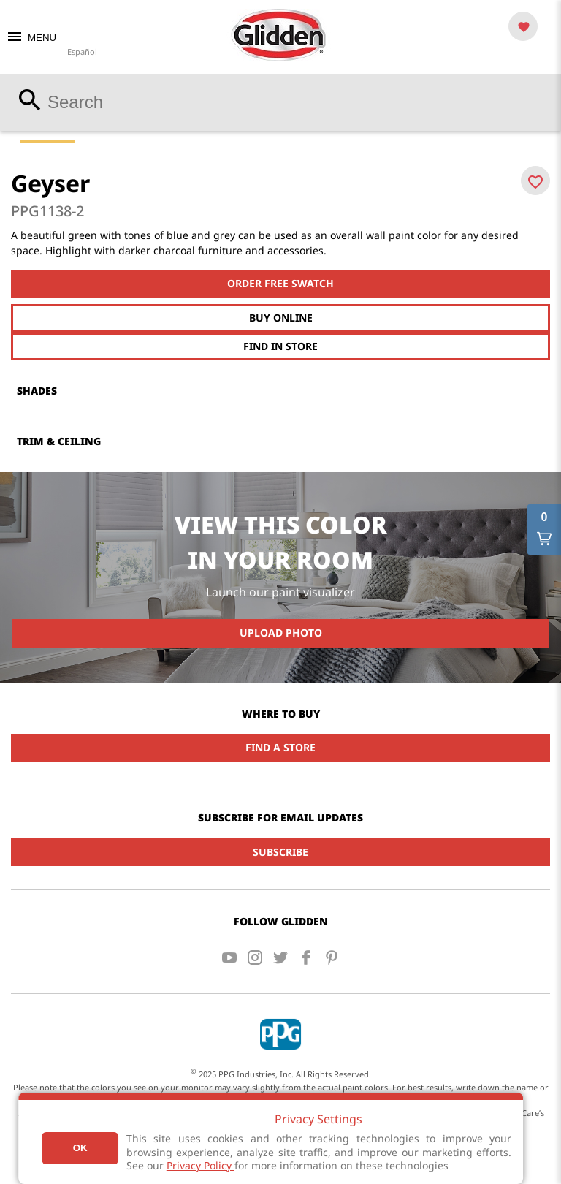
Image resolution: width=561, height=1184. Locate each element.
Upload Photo (281, 633)
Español (82, 51)
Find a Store (280, 747)
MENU (31, 37)
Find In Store (280, 346)
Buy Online (281, 318)
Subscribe (280, 852)
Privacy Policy (200, 1165)
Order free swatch (280, 283)
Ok (80, 1147)
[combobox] (280, 102)
